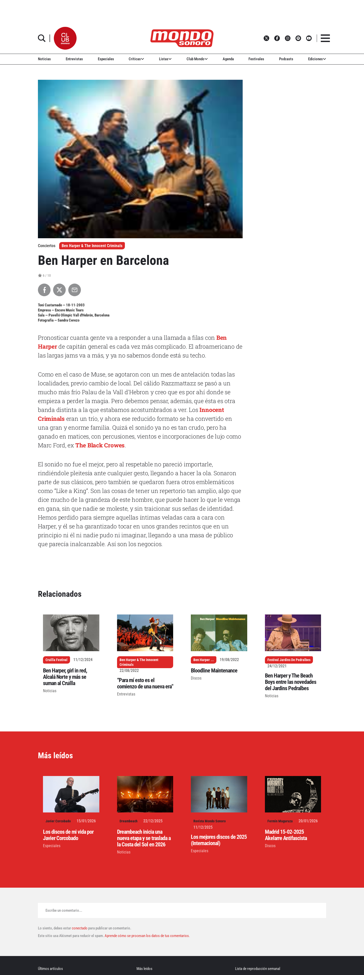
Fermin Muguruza (280, 821)
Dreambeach (129, 821)
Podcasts (286, 59)
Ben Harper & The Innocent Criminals (92, 245)
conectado (79, 928)
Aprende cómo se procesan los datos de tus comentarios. (147, 935)
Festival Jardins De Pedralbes (288, 660)
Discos (196, 678)
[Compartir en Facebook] (44, 290)
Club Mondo (197, 59)
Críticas (136, 59)
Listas (165, 59)
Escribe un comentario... (64, 910)
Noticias (44, 59)
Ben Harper (201, 660)
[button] (65, 38)
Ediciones (317, 59)
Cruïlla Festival (56, 660)
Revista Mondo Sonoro (209, 821)
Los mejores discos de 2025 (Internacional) (219, 840)
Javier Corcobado (58, 821)
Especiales (106, 59)
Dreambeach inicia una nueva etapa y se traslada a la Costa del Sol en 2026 (144, 838)
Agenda (228, 59)
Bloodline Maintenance (214, 670)
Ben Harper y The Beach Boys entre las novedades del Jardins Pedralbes (290, 681)
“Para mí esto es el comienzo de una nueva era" (145, 683)
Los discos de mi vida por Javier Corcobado (68, 835)
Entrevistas (74, 59)
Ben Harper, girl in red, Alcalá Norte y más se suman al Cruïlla (65, 676)
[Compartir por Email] (74, 290)
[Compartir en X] (59, 290)
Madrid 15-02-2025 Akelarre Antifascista (286, 835)
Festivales (256, 59)
